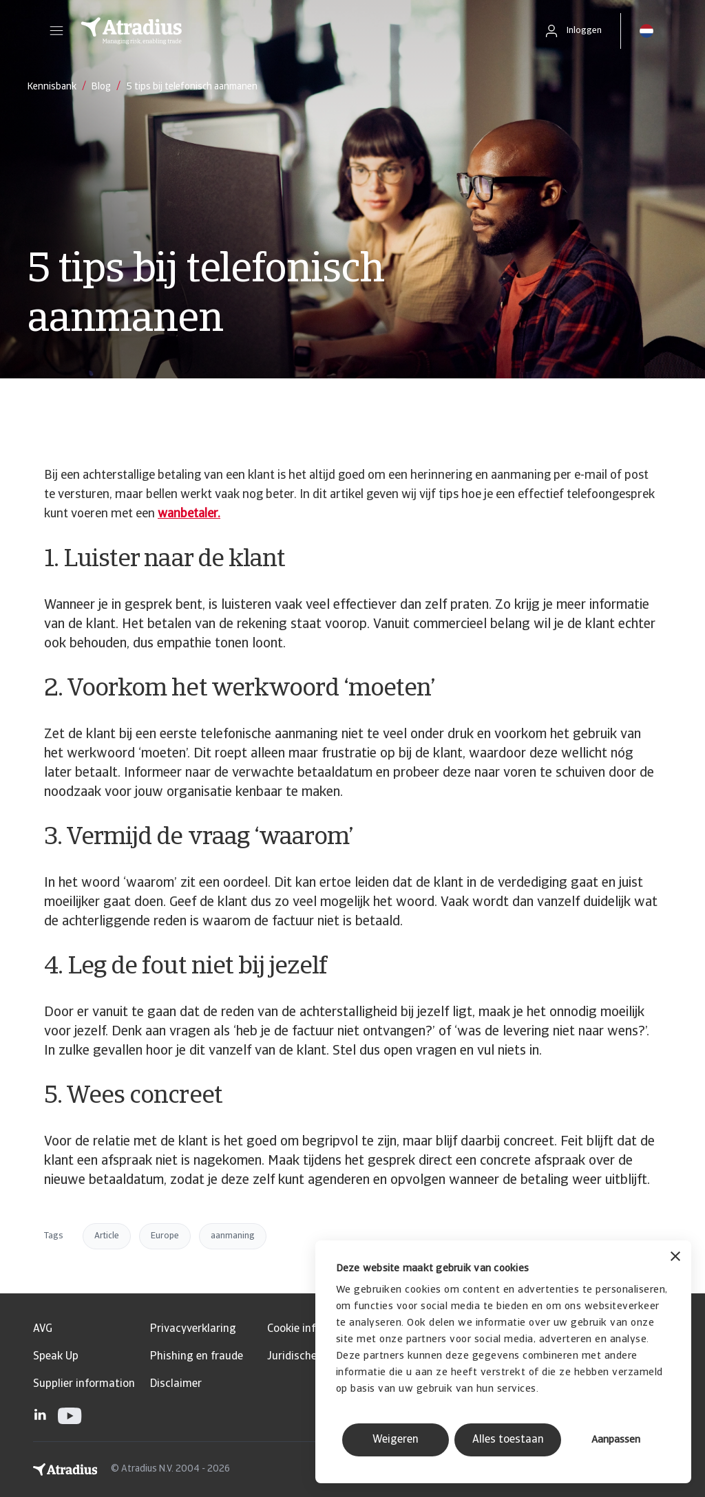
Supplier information (84, 1384)
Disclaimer (176, 1384)
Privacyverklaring (193, 1329)
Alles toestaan (508, 1439)
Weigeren (395, 1439)
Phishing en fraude (196, 1356)
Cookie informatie (311, 1329)
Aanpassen (615, 1440)
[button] (56, 31)
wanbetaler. (189, 514)
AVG (42, 1329)
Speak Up (55, 1356)
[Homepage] (297, 31)
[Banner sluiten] (675, 1257)
